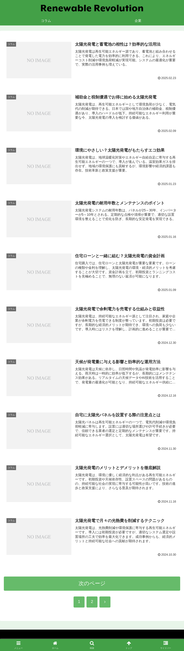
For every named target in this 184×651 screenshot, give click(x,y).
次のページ (92, 584)
